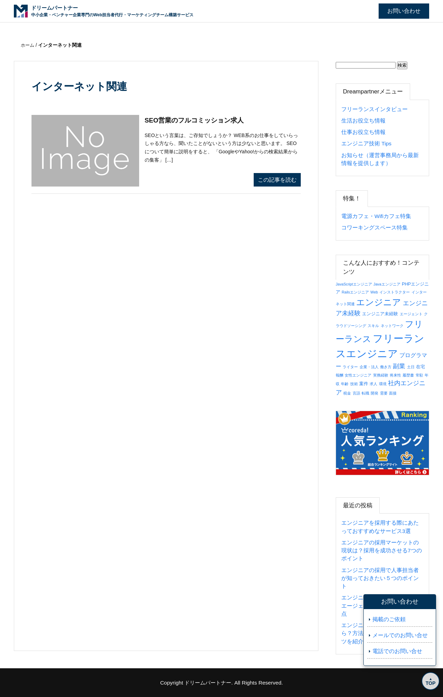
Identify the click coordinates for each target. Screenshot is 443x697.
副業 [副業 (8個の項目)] (399, 366)
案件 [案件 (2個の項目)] (363, 383)
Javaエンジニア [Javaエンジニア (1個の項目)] (386, 284)
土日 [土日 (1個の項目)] (411, 367)
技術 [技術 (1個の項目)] (354, 384)
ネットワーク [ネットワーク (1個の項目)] (392, 326)
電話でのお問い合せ (397, 651)
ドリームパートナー (208, 683)
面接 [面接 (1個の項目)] (393, 393)
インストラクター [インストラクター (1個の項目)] (394, 292)
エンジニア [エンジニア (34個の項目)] (378, 302)
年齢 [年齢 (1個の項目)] (345, 384)
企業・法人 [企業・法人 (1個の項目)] (369, 367)
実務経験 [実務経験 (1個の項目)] (380, 375)
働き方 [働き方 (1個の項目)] (385, 367)
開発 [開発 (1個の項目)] (374, 393)
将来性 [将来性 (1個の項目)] (395, 375)
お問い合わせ (404, 11)
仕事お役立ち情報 (363, 132)
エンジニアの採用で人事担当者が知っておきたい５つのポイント (380, 578)
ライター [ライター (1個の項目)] (350, 367)
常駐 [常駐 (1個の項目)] (419, 375)
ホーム (29, 45)
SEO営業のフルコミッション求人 (197, 121)
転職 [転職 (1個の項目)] (365, 393)
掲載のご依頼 (389, 619)
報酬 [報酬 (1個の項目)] (339, 375)
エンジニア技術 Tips (366, 143)
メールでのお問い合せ (400, 635)
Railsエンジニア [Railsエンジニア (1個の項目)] (355, 292)
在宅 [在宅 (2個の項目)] (420, 366)
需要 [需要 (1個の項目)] (384, 393)
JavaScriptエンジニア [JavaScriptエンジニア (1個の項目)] (354, 284)
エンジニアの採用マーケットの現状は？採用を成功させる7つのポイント (381, 551)
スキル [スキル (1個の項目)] (373, 326)
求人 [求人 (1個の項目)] (373, 384)
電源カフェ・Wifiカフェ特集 (376, 216)
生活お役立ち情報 (363, 121)
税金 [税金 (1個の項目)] (347, 393)
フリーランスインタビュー (374, 109)
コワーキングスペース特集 (374, 227)
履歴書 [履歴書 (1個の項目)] (408, 375)
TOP (429, 682)
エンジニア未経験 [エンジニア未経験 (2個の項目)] (380, 313)
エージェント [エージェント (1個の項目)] (411, 314)
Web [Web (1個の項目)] (374, 292)
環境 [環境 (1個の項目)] (383, 384)
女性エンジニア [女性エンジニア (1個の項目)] (358, 375)
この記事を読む (277, 180)
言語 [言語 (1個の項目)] (356, 393)
